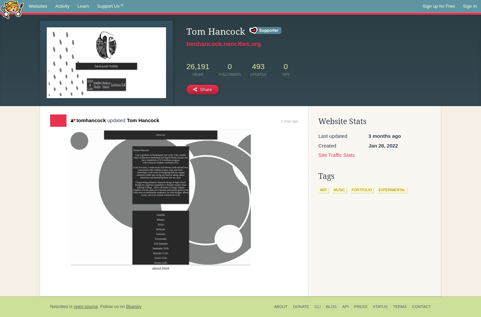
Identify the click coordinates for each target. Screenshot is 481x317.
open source (86, 306)
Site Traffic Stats (336, 155)
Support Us (110, 6)
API (345, 306)
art (323, 190)
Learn (83, 6)
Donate (301, 306)
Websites (38, 6)
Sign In (470, 6)
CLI (318, 306)
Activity (62, 6)
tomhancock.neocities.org (223, 44)
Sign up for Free (439, 6)
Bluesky (133, 306)
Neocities (59, 306)
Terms (400, 306)
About (281, 306)
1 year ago (289, 121)
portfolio (362, 190)
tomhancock (88, 120)
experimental (391, 190)
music (339, 190)
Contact (421, 306)
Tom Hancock (143, 120)
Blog (331, 306)
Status (380, 306)
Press (360, 306)
